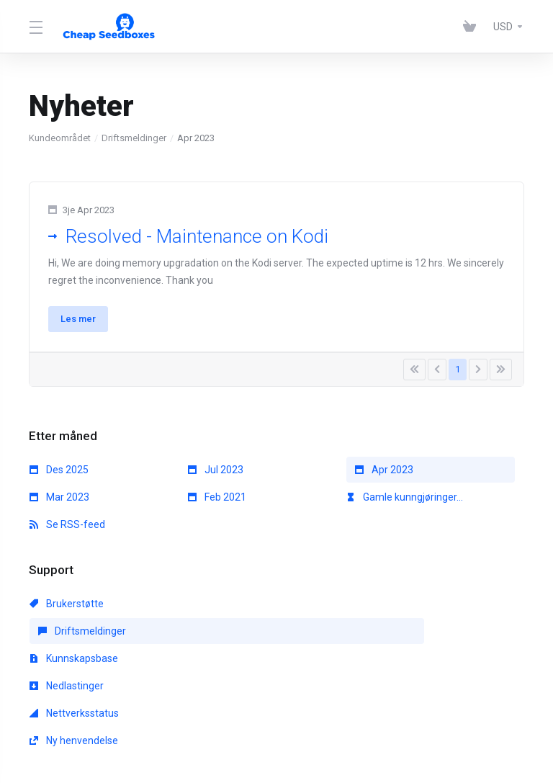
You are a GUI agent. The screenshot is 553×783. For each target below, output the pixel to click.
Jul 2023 (215, 477)
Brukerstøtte (67, 611)
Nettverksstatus (232, 639)
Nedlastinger (67, 639)
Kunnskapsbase (390, 611)
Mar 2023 (59, 505)
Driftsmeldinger (134, 138)
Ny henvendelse (390, 639)
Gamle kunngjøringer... (404, 505)
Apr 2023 (384, 477)
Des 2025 (59, 477)
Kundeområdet (60, 138)
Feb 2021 (217, 505)
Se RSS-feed (67, 532)
